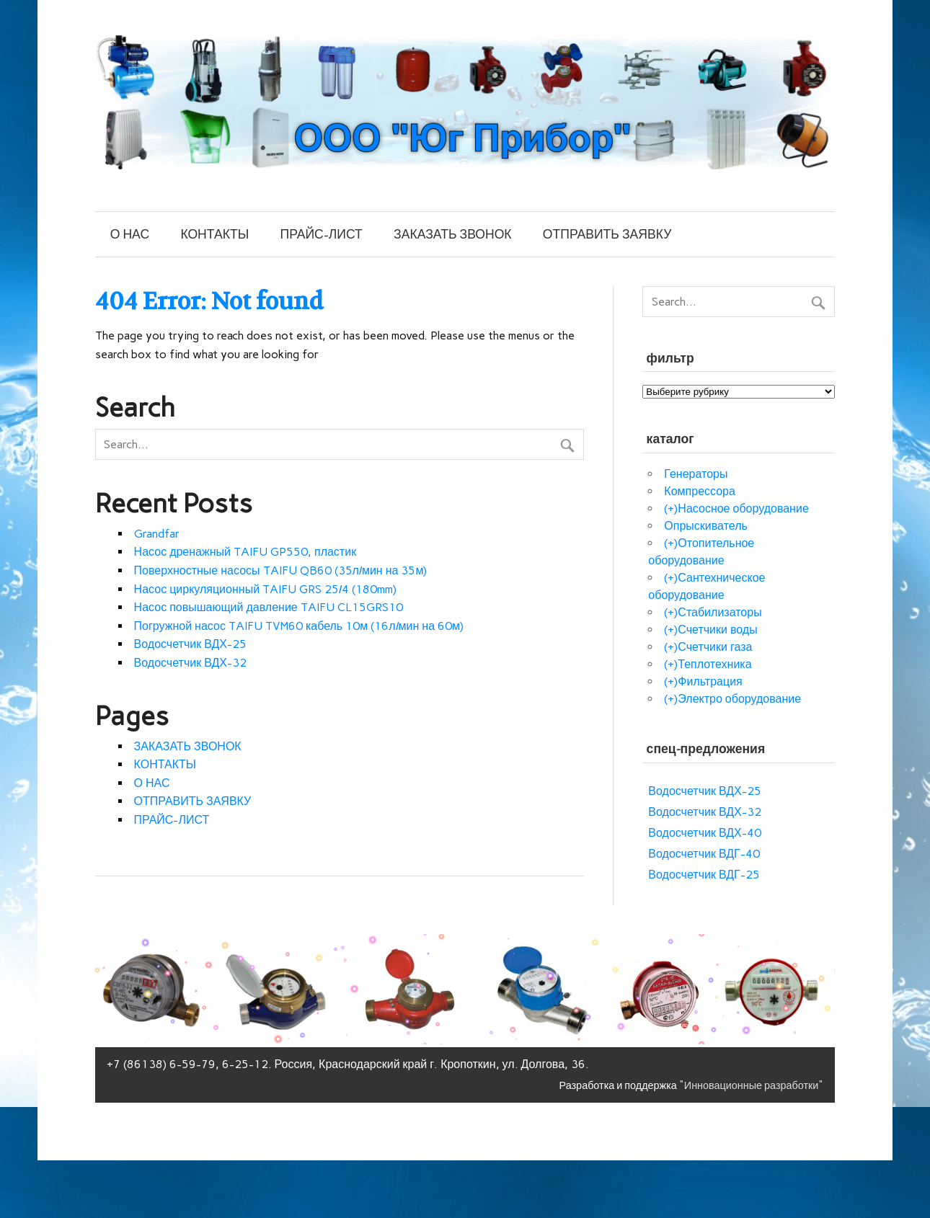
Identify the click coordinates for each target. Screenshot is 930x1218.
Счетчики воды (717, 629)
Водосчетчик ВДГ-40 (703, 854)
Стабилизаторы (719, 612)
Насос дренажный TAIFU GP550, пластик (245, 552)
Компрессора (699, 491)
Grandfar (157, 534)
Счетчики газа (715, 647)
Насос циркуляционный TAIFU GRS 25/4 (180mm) (265, 589)
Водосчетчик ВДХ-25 (190, 644)
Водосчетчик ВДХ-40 (704, 833)
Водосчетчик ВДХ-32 (190, 663)
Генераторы (695, 474)
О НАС (129, 233)
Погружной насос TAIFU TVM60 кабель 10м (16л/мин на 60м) (299, 626)
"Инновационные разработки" (751, 1085)
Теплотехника (714, 664)
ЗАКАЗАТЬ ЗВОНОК (453, 233)
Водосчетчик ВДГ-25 (703, 874)
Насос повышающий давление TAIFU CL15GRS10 (268, 607)
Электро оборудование (739, 699)
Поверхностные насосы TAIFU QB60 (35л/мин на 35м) (281, 570)
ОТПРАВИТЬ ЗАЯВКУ (607, 233)
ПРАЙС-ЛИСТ (321, 233)
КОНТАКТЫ (214, 233)
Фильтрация (710, 681)
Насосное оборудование (743, 508)
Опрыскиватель (706, 526)
